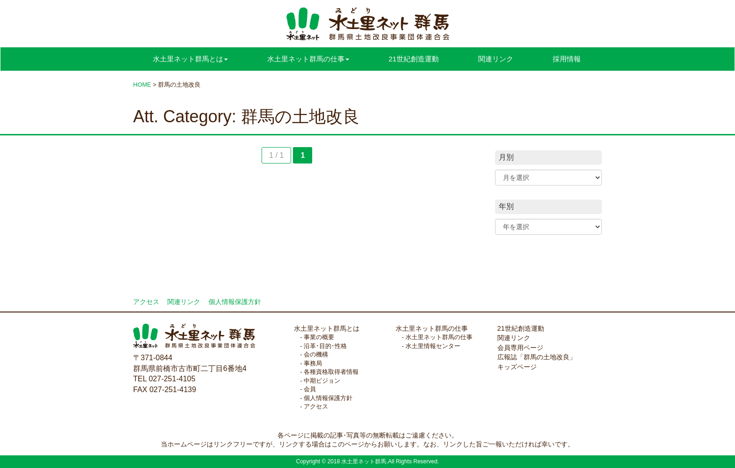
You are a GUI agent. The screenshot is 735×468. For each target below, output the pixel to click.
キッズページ (517, 367)
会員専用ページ (520, 347)
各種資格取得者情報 (331, 371)
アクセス (146, 301)
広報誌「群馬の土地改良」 (536, 357)
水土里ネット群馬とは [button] (190, 59)
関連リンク (495, 59)
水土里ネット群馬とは (327, 328)
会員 (310, 389)
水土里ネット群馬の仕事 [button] (308, 59)
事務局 (313, 363)
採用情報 (567, 59)
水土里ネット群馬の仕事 (432, 328)
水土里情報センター (432, 345)
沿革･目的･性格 (325, 345)
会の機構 (316, 354)
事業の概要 (319, 337)
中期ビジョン (322, 380)
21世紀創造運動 (414, 59)
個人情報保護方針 (235, 301)
